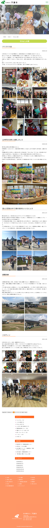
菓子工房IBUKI (10, 481)
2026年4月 (18, 461)
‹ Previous (9, 412)
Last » (26, 412)
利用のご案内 (9, 479)
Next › (23, 412)
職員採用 (21, 479)
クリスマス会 (7, 46)
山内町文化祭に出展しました (12, 139)
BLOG (9, 37)
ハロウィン (6, 335)
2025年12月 (19, 469)
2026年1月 (18, 467)
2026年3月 (18, 463)
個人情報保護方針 (10, 485)
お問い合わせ (34, 483)
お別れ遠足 (24, 451)
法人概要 (21, 477)
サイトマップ (21, 485)
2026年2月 (18, 465)
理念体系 (33, 477)
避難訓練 (5, 274)
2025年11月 (19, 471)
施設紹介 (33, 479)
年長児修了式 (24, 444)
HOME (4, 37)
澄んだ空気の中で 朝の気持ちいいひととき (17, 208)
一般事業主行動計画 (23, 481)
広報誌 (20, 483)
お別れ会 (21, 446)
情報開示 (33, 481)
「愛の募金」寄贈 (23, 454)
